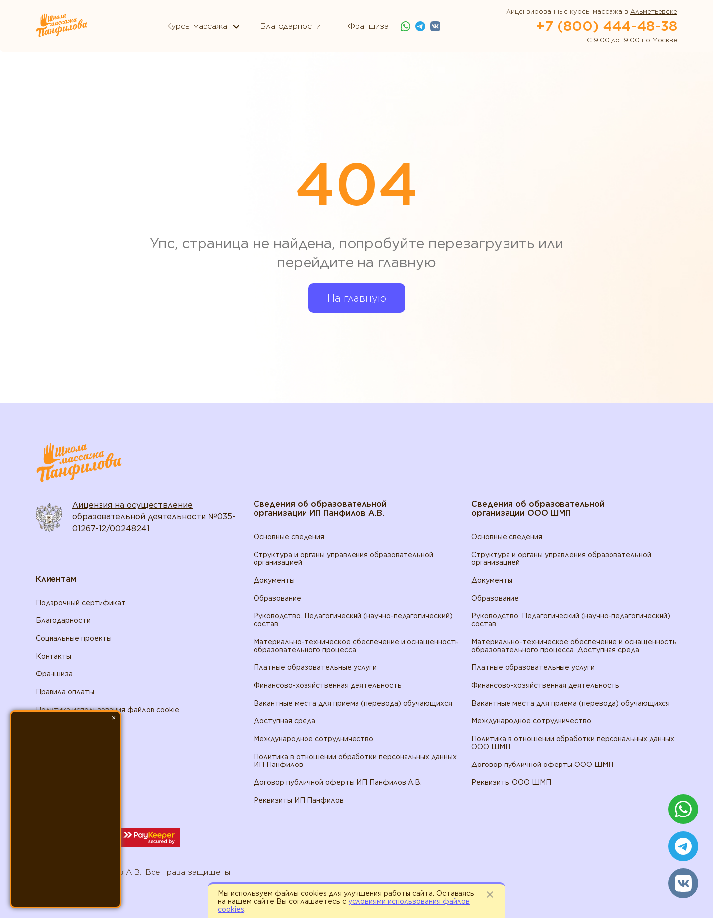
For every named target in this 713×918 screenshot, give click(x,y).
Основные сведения (289, 537)
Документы (274, 580)
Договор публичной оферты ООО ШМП (542, 764)
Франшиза (54, 674)
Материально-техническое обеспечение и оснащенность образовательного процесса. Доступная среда (574, 646)
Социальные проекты (74, 638)
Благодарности (63, 620)
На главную (356, 298)
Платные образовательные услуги (315, 667)
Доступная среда (284, 721)
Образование (277, 598)
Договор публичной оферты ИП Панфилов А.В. (338, 782)
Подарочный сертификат (81, 603)
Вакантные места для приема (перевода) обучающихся (353, 703)
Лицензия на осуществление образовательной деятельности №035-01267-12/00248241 (153, 516)
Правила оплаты (65, 692)
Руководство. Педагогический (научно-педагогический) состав (353, 620)
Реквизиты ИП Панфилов (299, 800)
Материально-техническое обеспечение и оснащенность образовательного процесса (356, 646)
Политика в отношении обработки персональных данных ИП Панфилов (355, 760)
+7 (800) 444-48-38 (606, 25)
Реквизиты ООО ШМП (511, 782)
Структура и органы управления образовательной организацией (343, 558)
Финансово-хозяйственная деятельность (328, 685)
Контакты (53, 656)
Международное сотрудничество (313, 739)
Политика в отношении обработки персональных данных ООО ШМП (572, 743)
